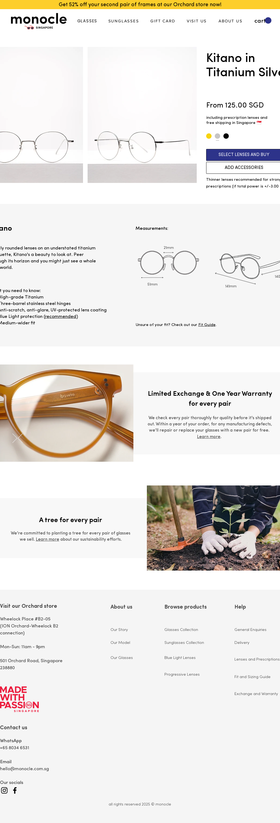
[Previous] (20, 438)
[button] (262, 20)
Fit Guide (207, 325)
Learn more (208, 437)
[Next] (14, 438)
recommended (60, 316)
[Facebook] (15, 790)
